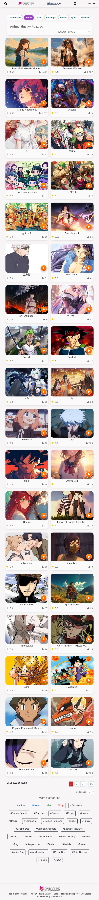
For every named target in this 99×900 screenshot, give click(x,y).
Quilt (73, 17)
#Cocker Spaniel (19, 813)
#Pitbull (86, 836)
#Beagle (13, 821)
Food (39, 17)
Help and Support (69, 894)
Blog (56, 894)
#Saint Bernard (79, 852)
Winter (63, 17)
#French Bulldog (67, 836)
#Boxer (28, 836)
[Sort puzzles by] (74, 32)
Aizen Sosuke (26, 604)
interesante (27, 645)
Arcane (72, 109)
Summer (85, 17)
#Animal (36, 805)
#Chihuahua (30, 821)
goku (26, 480)
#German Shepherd (46, 829)
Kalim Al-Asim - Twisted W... (72, 645)
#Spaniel (54, 813)
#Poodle (42, 860)
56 (91, 784)
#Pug (15, 844)
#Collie (72, 821)
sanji (26, 687)
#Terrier (51, 844)
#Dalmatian (76, 805)
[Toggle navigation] (5, 3)
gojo (72, 439)
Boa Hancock (72, 233)
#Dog (60, 805)
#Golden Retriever (52, 821)
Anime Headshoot (27, 109)
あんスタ (27, 233)
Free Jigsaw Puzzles (17, 894)
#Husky (86, 821)
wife (27, 398)
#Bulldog (13, 836)
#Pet (49, 805)
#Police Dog (59, 852)
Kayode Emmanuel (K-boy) (27, 728)
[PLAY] (44, 62)
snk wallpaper (26, 316)
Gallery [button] (54, 3)
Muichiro (72, 769)
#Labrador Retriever (73, 829)
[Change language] (92, 3)
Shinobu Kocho (27, 769)
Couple (27, 522)
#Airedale (66, 844)
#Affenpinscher (32, 844)
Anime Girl (72, 480)
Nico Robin (72, 274)
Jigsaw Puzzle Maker (41, 894)
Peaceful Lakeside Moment (27, 68)
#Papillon (39, 813)
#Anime (21, 805)
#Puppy (70, 813)
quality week (72, 604)
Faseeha (27, 439)
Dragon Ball (72, 687)
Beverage (51, 17)
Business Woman (72, 68)
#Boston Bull (45, 836)
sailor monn (27, 563)
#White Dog (18, 852)
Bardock (72, 357)
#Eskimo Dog (22, 829)
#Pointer (82, 844)
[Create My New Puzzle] (75, 3)
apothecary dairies (27, 192)
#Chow (57, 860)
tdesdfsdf (72, 563)
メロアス (72, 192)
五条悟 (27, 274)
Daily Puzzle (15, 17)
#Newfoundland (38, 852)
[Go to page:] (90, 792)
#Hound (84, 813)
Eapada (27, 357)
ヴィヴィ (72, 316)
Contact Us (56, 897)
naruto (72, 151)
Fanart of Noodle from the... (72, 522)
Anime (28, 17)
